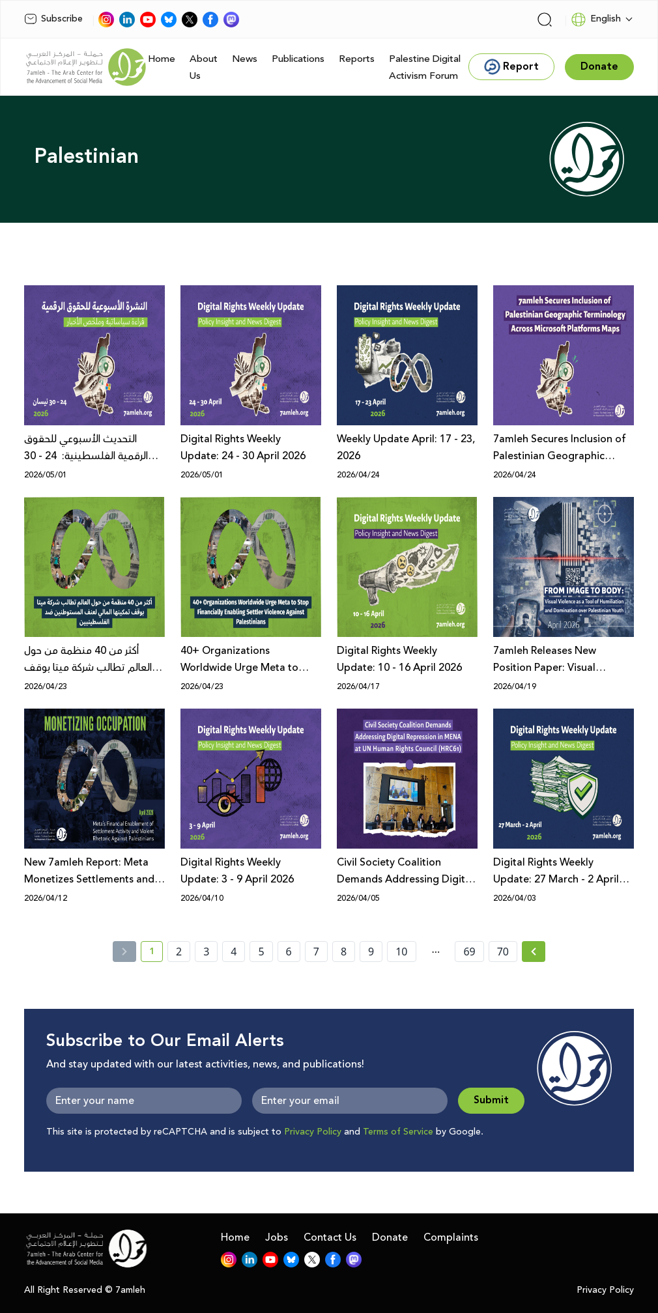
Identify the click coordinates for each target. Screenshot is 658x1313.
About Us (204, 67)
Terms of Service (398, 1132)
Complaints (450, 1237)
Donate (390, 1237)
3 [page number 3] (206, 951)
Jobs (276, 1237)
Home (161, 58)
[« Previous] (124, 951)
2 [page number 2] (179, 951)
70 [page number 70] (503, 951)
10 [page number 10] (401, 951)
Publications (298, 58)
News (244, 58)
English (596, 19)
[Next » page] (533, 951)
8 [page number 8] (344, 951)
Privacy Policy (312, 1132)
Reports (357, 58)
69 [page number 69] (469, 951)
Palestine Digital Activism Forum (425, 67)
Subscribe (53, 19)
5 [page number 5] (261, 951)
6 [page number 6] (289, 951)
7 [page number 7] (316, 951)
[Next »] (533, 951)
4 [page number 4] (233, 951)
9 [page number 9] (371, 951)
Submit (491, 1100)
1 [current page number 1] (156, 953)
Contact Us (330, 1237)
